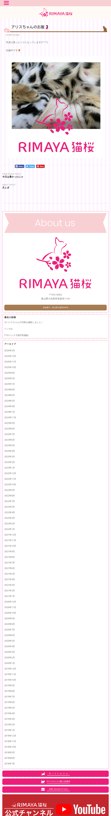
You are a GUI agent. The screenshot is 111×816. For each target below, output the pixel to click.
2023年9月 (9, 422)
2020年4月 (9, 646)
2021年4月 (9, 579)
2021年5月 (9, 573)
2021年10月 (10, 545)
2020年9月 (9, 618)
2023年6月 (9, 439)
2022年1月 (9, 529)
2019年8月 (9, 690)
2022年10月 (10, 484)
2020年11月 (10, 607)
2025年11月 (10, 361)
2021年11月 (10, 540)
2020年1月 (9, 663)
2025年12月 (10, 355)
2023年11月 (10, 417)
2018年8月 (9, 757)
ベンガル (8, 328)
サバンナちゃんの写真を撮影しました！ (23, 322)
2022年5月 (9, 506)
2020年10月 (10, 612)
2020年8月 (9, 623)
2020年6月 (9, 635)
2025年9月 (9, 372)
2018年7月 (9, 763)
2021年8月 (9, 556)
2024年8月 (9, 389)
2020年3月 (9, 651)
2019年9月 (9, 685)
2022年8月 (9, 495)
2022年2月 (9, 523)
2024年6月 (9, 395)
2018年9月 (9, 752)
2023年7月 (9, 434)
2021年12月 (10, 534)
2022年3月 (9, 517)
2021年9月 (9, 551)
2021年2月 (9, 590)
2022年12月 (10, 473)
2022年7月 (9, 501)
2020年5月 (9, 640)
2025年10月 (10, 367)
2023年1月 (9, 467)
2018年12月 (10, 735)
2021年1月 (9, 596)
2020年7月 (9, 629)
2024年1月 (9, 411)
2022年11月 (10, 478)
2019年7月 (9, 696)
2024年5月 (9, 400)
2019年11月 (10, 674)
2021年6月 (9, 568)
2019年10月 (10, 679)
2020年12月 (10, 601)
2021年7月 (9, 562)
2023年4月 (9, 450)
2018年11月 (10, 741)
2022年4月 (9, 512)
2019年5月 (9, 707)
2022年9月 (9, 489)
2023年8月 (9, 428)
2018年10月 (10, 746)
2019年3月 (9, 718)
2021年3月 (9, 584)
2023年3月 (9, 456)
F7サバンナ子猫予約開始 (16, 335)
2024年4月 (9, 406)
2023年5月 (9, 445)
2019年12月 (10, 668)
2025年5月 (9, 378)
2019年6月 (9, 702)
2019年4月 (9, 713)
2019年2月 (9, 724)
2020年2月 (9, 657)
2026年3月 (9, 350)
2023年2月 (9, 462)
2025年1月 (9, 383)
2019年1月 (9, 730)
